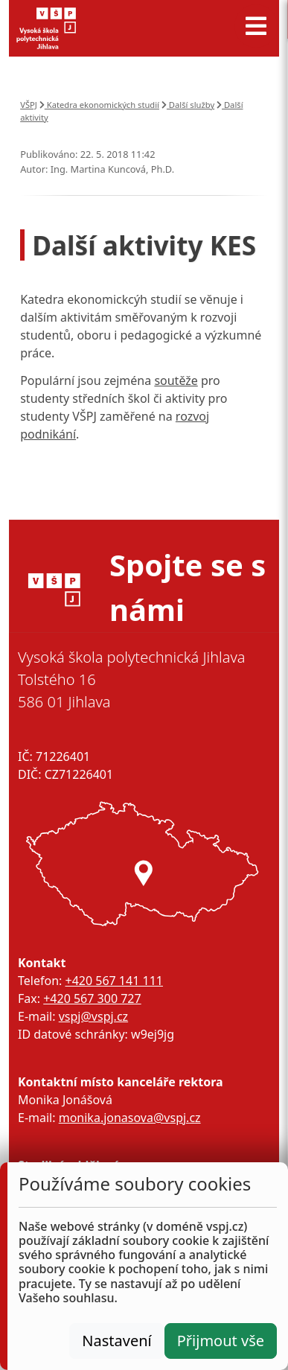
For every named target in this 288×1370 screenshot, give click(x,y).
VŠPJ (28, 104)
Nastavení (116, 1341)
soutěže (175, 380)
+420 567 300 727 (92, 998)
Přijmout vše (220, 1341)
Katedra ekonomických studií (99, 104)
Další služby (187, 104)
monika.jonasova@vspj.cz (130, 1117)
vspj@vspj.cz (93, 1016)
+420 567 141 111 (113, 980)
